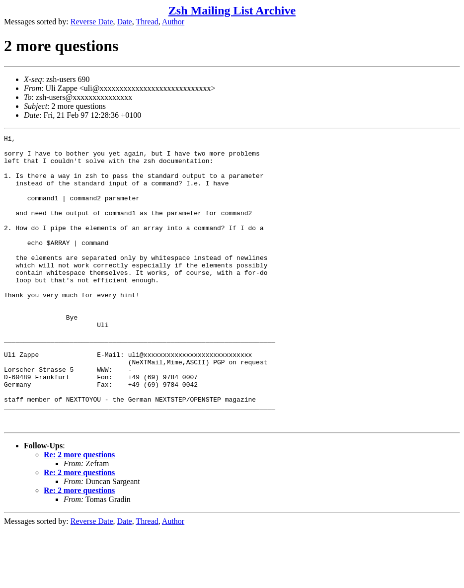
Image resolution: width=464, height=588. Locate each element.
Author (173, 21)
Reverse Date (92, 21)
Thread (147, 21)
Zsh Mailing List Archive (232, 10)
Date (124, 21)
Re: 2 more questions (79, 512)
